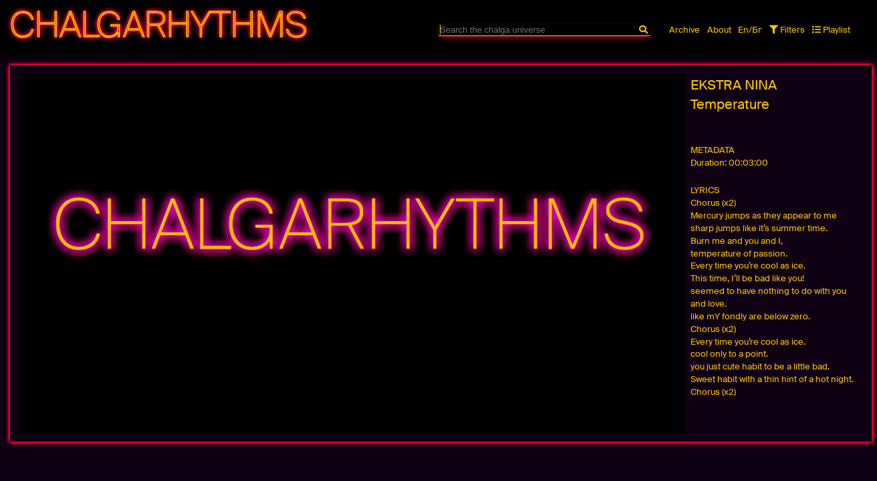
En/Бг (750, 29)
